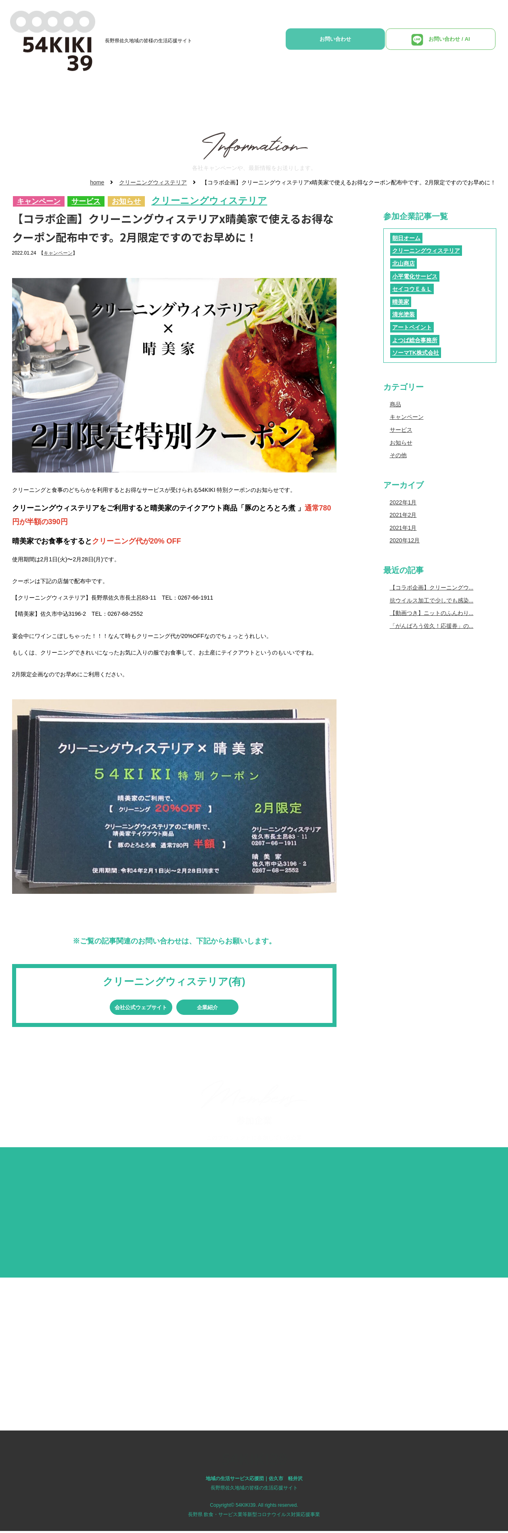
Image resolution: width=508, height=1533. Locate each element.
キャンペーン (39, 202)
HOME (85, 95)
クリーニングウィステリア (153, 182)
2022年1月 (403, 502)
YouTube (364, 95)
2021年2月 (403, 515)
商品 (395, 404)
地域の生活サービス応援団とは (152, 95)
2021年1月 (403, 528)
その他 (398, 455)
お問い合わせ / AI (450, 44)
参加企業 (405, 95)
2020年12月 (405, 540)
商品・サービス (232, 95)
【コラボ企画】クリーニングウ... (432, 587)
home (97, 182)
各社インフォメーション (303, 95)
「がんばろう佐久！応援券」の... (432, 626)
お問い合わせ (369, 43)
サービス (85, 202)
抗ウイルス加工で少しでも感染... (432, 600)
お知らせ (126, 202)
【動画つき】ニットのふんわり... (432, 613)
